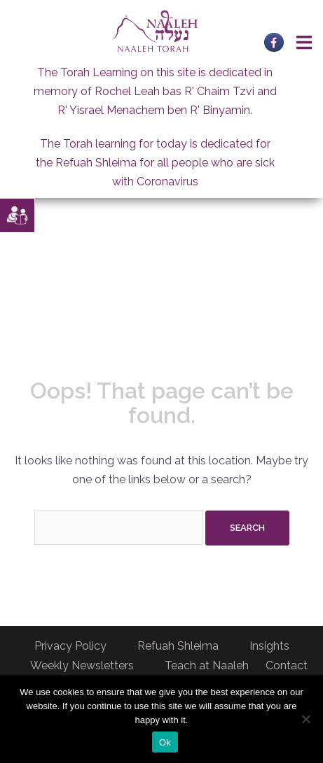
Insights (269, 646)
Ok (165, 742)
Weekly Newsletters (82, 665)
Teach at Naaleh (207, 665)
